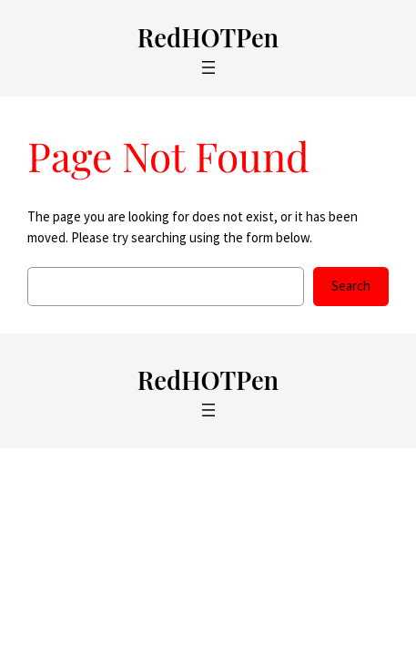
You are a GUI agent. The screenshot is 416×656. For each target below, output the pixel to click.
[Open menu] (208, 67)
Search (350, 285)
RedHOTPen (208, 37)
